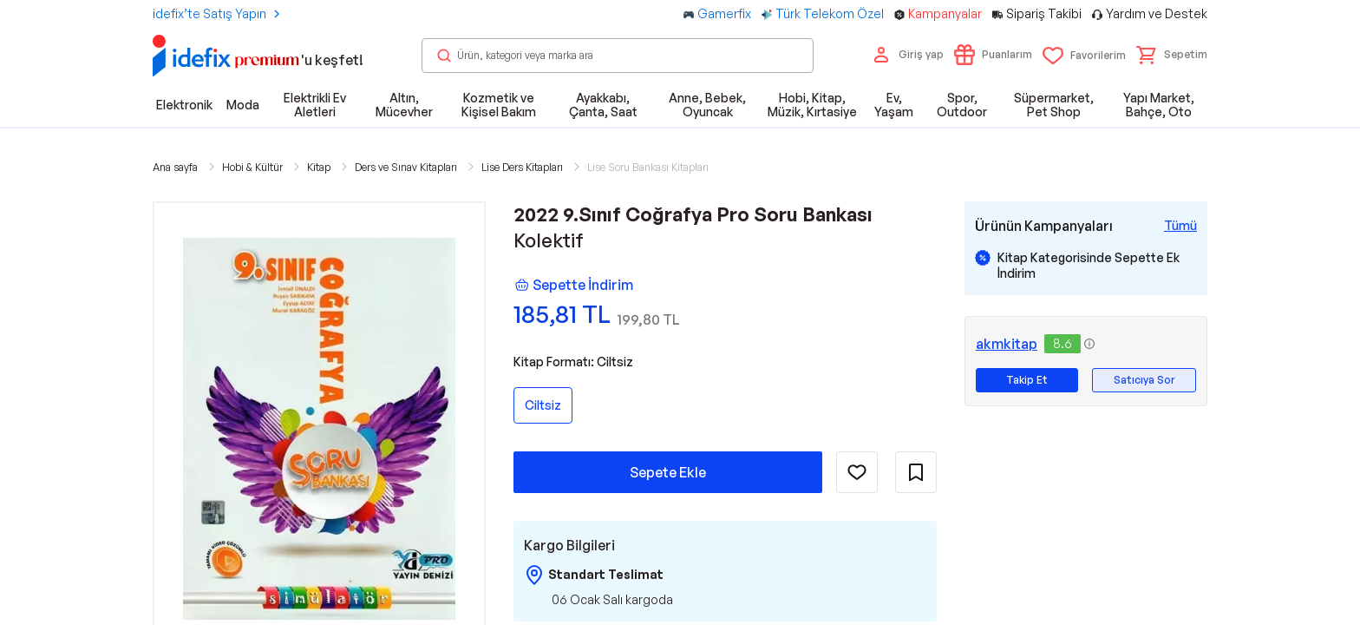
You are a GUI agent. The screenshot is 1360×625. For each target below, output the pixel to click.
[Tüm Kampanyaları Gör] (1180, 226)
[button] (1171, 54)
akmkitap (1006, 344)
